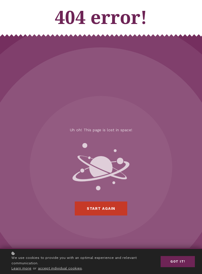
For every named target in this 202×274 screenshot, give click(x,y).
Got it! (177, 261)
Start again (101, 208)
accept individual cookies (60, 268)
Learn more (21, 268)
